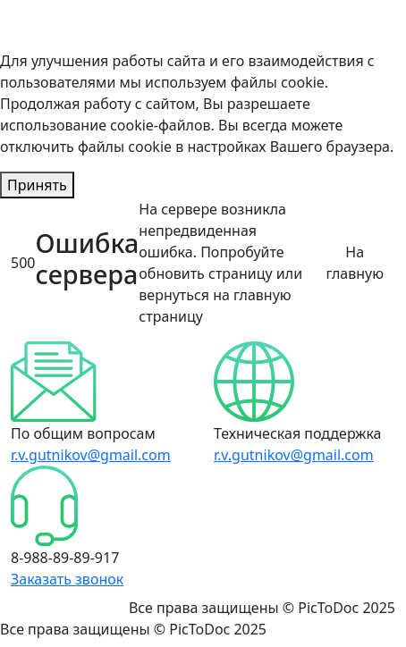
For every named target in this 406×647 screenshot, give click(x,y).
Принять (37, 185)
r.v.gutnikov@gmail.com (91, 455)
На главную (355, 262)
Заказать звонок (67, 579)
